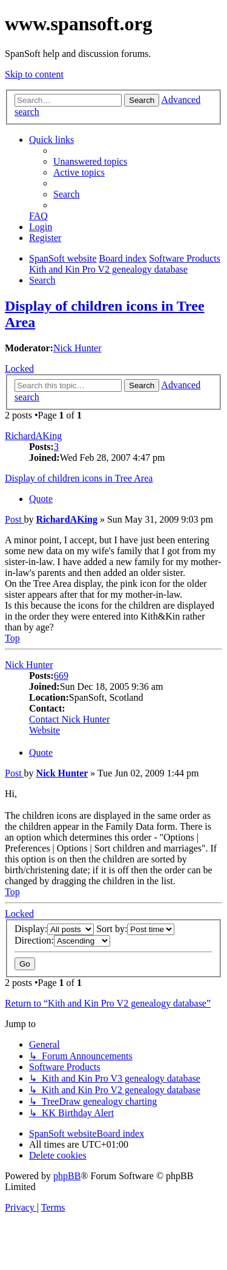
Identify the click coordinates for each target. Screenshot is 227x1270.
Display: (54, 929)
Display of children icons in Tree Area (79, 478)
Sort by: (135, 929)
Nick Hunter (77, 348)
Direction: (62, 940)
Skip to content (34, 74)
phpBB (67, 1176)
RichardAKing (33, 436)
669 (61, 675)
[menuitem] (90, 161)
